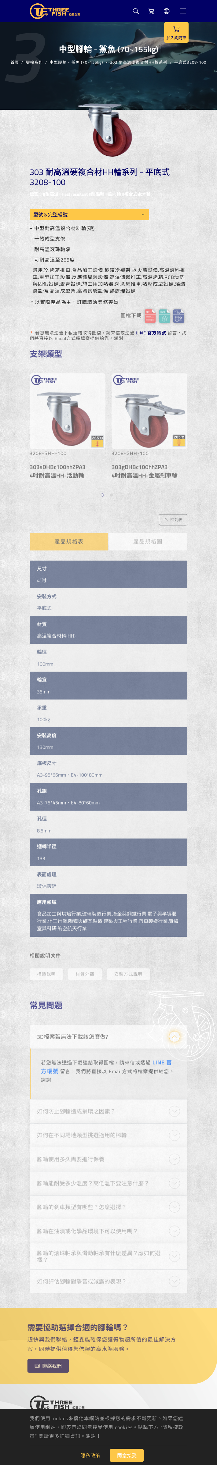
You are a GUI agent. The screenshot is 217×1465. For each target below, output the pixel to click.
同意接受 (127, 1455)
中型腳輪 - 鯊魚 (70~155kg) (76, 61)
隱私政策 (90, 1455)
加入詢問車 (176, 32)
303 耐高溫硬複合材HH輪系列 (138, 61)
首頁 (15, 61)
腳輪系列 (34, 61)
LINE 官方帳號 (150, 333)
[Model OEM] (89, 214)
